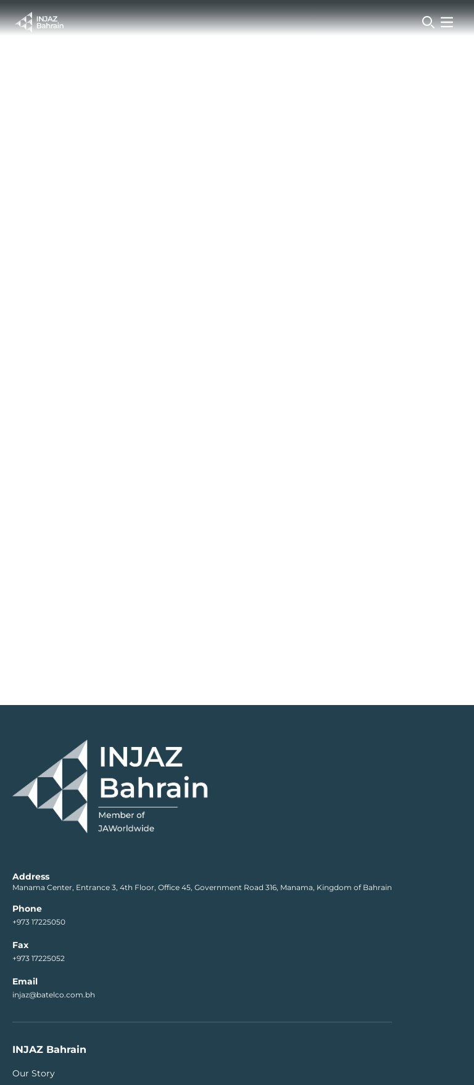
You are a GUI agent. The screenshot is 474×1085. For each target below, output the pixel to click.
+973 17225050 (38, 921)
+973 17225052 (38, 958)
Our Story (33, 1073)
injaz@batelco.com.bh (53, 994)
